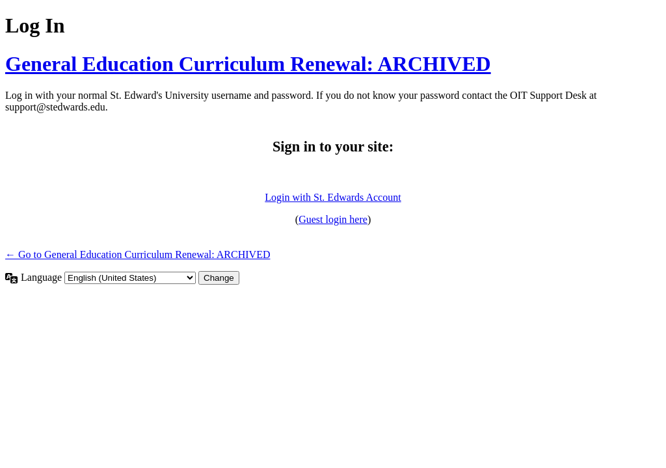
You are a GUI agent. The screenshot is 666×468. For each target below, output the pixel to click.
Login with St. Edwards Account (333, 197)
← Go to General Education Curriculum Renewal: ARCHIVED (137, 254)
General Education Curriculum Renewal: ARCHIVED (248, 63)
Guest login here (333, 219)
